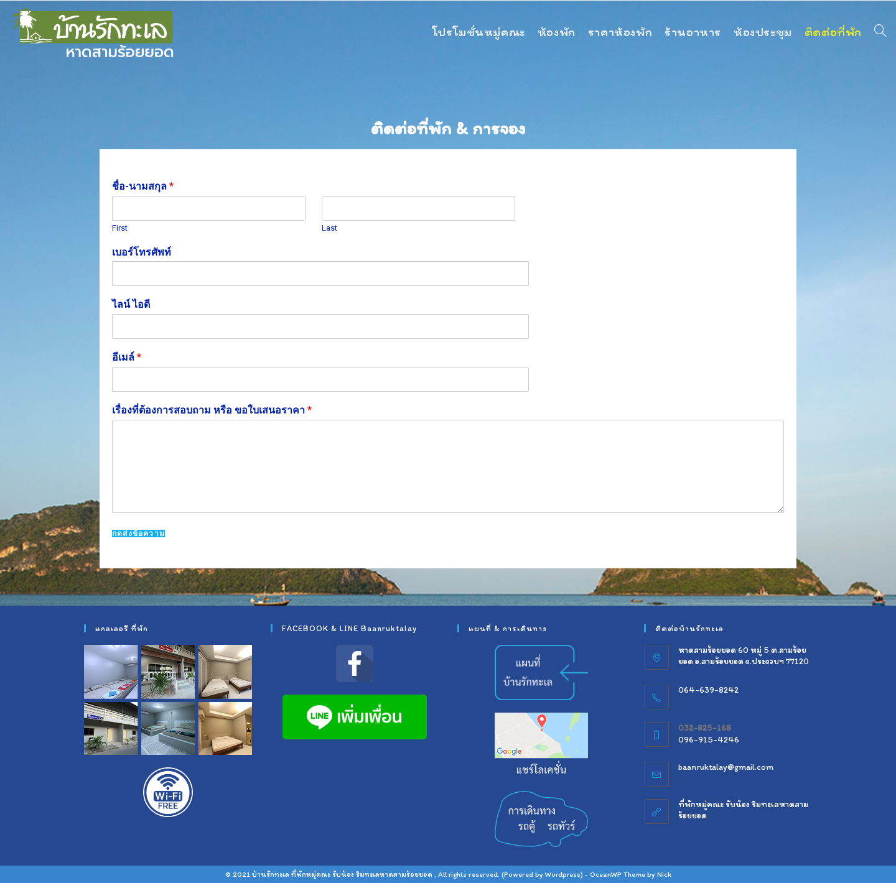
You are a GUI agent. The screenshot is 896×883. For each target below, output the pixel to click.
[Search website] (880, 32)
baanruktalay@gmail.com (725, 767)
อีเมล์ (126, 357)
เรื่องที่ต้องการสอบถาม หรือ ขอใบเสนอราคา (212, 410)
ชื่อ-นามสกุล (143, 186)
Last (329, 228)
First (120, 228)
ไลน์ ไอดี (131, 304)
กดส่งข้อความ (138, 533)
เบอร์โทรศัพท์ (141, 252)
